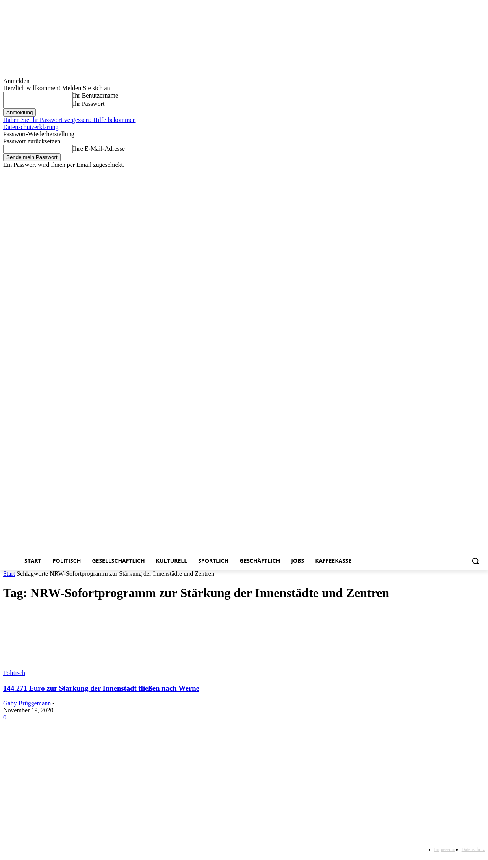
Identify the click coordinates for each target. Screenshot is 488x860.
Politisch (14, 673)
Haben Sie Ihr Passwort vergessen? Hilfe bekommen (69, 120)
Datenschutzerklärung (30, 127)
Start (9, 573)
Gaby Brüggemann (27, 703)
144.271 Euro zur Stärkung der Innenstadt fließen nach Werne (101, 688)
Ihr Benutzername (95, 95)
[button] (475, 560)
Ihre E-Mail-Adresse (99, 148)
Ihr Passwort (88, 103)
